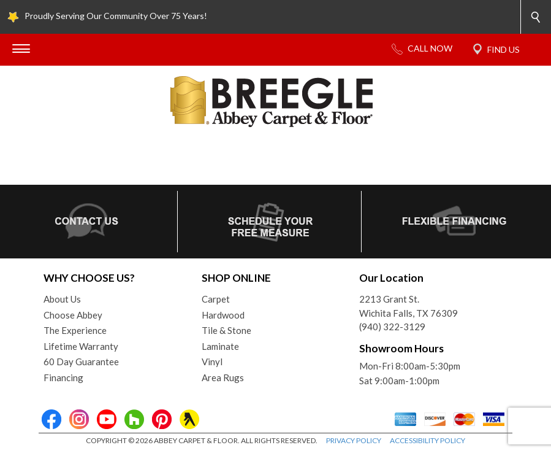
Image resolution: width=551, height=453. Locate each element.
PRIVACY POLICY (353, 440)
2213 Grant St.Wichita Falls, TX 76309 (408, 306)
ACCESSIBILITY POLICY (427, 440)
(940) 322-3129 (392, 326)
